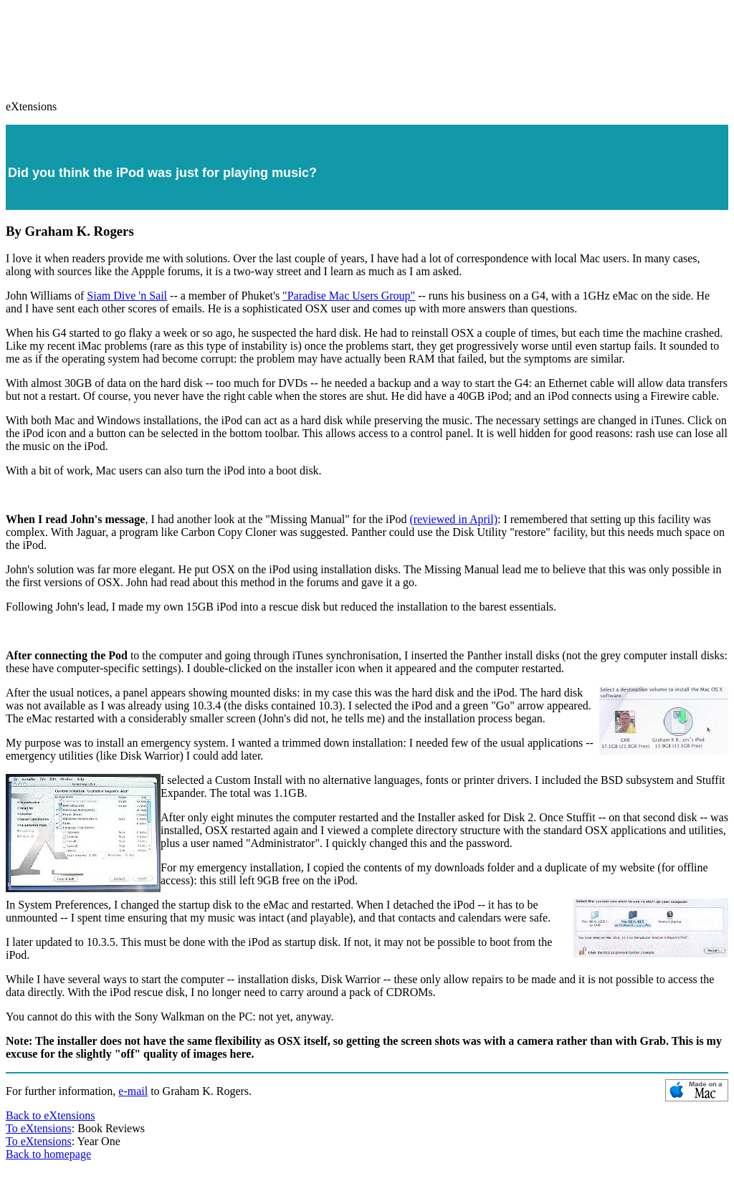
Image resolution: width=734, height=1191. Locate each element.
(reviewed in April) (453, 519)
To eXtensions (39, 1128)
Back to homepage (48, 1154)
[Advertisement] (367, 43)
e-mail (133, 1091)
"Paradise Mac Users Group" (348, 296)
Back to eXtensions (50, 1115)
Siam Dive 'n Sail (127, 296)
